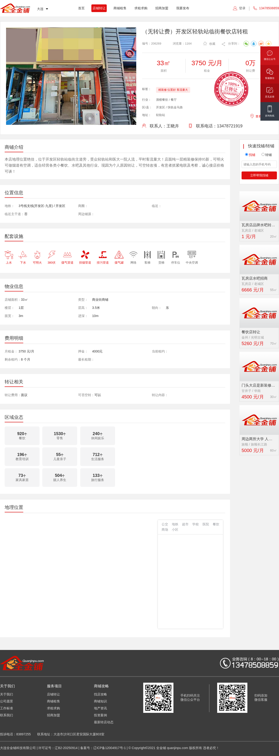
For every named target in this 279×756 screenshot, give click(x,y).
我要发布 (182, 8)
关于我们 (6, 694)
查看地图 (259, 115)
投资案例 (100, 715)
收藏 (209, 43)
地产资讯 (100, 708)
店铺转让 (99, 8)
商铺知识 (100, 701)
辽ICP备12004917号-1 (109, 748)
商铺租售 (119, 8)
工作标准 (6, 708)
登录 (242, 8)
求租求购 (140, 8)
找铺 (250, 155)
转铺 (267, 155)
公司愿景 (6, 701)
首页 (81, 8)
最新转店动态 (103, 722)
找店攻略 (100, 694)
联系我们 (6, 715)
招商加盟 (161, 8)
